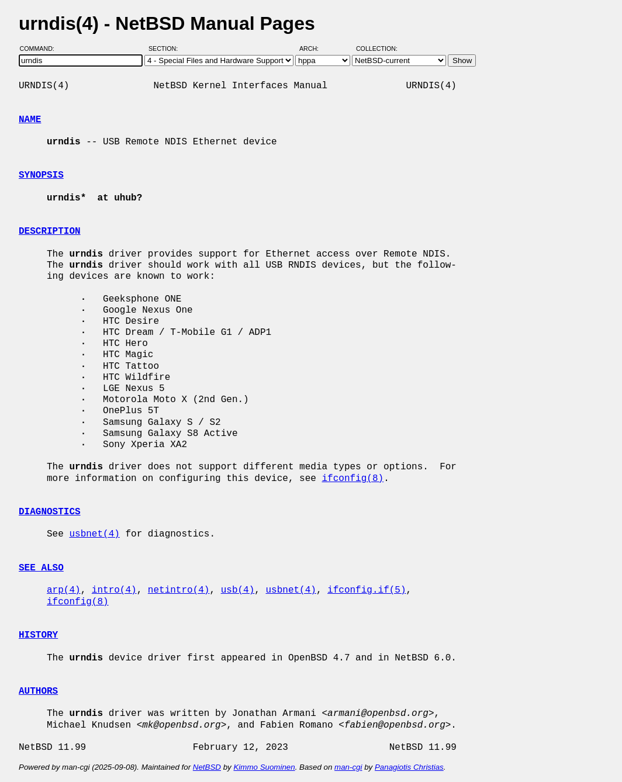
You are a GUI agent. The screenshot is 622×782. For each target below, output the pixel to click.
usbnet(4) (94, 534)
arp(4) (64, 590)
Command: (40, 48)
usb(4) (238, 590)
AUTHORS (38, 691)
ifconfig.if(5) (366, 590)
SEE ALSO (41, 568)
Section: (165, 48)
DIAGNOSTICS (50, 512)
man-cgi (348, 767)
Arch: (314, 48)
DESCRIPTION (50, 231)
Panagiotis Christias (409, 767)
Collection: (377, 48)
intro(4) (114, 590)
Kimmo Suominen (264, 767)
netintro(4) (179, 590)
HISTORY (38, 635)
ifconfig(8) (352, 478)
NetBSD (207, 767)
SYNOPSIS (41, 175)
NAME (30, 119)
